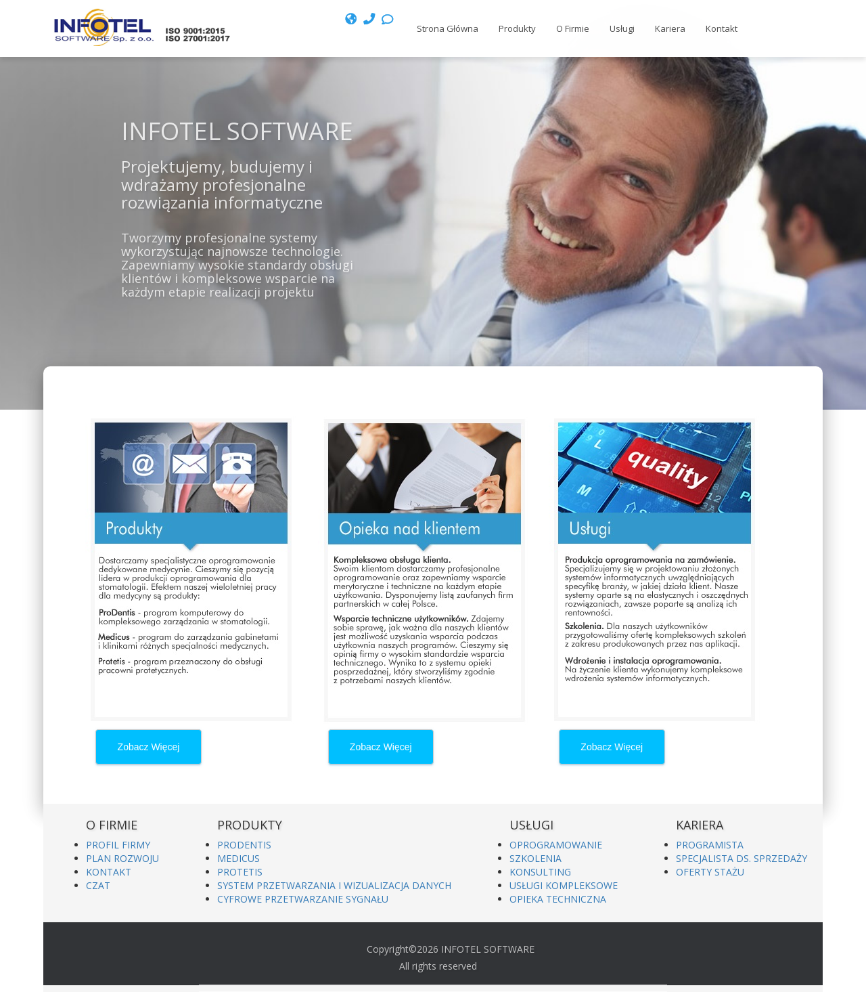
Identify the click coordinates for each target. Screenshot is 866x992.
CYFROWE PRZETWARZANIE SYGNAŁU (302, 898)
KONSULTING (540, 871)
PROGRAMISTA (710, 844)
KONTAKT (108, 871)
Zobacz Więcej (149, 746)
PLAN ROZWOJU (122, 858)
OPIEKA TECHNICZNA (557, 898)
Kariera (670, 28)
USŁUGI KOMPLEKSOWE (563, 885)
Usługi (622, 28)
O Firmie (572, 28)
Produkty (517, 28)
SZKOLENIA (535, 858)
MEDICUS (238, 858)
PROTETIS (240, 871)
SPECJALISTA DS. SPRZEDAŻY (741, 858)
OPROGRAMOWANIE (555, 844)
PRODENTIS (244, 844)
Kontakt (721, 28)
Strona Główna (447, 28)
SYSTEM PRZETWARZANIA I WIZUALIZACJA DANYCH (334, 885)
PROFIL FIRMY (118, 844)
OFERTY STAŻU (710, 871)
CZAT (98, 885)
